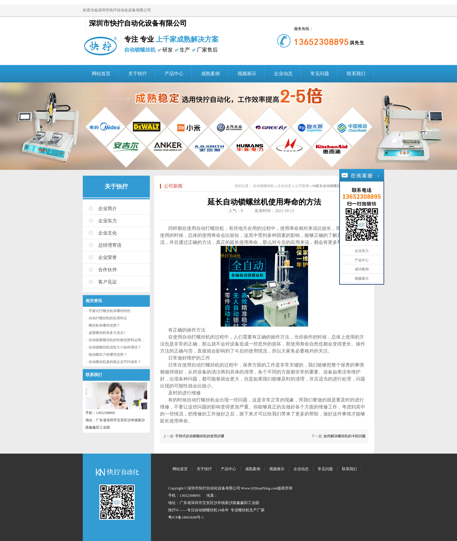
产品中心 (174, 73)
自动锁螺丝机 (263, 186)
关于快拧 (137, 73)
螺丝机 (243, 510)
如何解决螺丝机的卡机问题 (344, 436)
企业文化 (107, 232)
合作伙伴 (107, 269)
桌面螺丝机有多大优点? (107, 333)
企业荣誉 (107, 257)
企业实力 (107, 220)
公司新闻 (173, 186)
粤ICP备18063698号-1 (186, 517)
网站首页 (101, 73)
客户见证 (107, 281)
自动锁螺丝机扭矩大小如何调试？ (115, 347)
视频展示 (247, 73)
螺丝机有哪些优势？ (104, 325)
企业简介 (107, 208)
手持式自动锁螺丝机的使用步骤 (199, 436)
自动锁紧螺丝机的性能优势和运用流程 (118, 340)
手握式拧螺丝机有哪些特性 (110, 311)
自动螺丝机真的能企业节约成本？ (115, 362)
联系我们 (356, 73)
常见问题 (319, 73)
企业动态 (283, 73)
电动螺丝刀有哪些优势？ (108, 355)
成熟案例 (210, 73)
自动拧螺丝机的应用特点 (108, 318)
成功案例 (362, 269)
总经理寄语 (110, 245)
